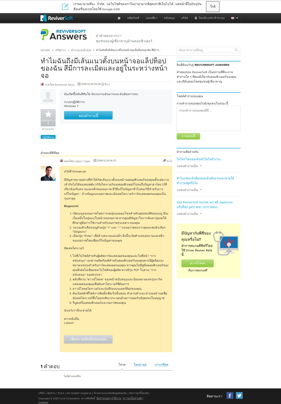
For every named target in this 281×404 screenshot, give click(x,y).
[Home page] (119, 18)
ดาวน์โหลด (197, 263)
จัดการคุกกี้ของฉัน (139, 393)
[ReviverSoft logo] (56, 18)
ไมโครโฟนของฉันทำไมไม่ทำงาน (198, 159)
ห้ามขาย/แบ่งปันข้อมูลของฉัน (110, 393)
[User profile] (48, 178)
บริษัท (41, 393)
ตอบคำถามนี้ (88, 116)
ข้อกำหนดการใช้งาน (108, 398)
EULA (61, 393)
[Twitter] (239, 398)
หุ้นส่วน (51, 393)
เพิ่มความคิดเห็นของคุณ (88, 339)
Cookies (43, 402)
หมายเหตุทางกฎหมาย (79, 393)
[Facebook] (230, 398)
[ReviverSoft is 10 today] (109, 18)
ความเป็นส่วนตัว (133, 398)
